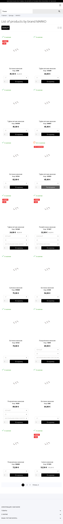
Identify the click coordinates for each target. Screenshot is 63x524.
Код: (14, 71)
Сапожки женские (15, 288)
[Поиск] (59, 11)
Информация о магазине (10, 507)
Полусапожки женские (47, 341)
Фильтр (5, 28)
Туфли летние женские (47, 68)
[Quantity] (6, 81)
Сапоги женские (47, 462)
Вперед (36, 485)
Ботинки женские (15, 68)
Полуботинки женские (47, 227)
